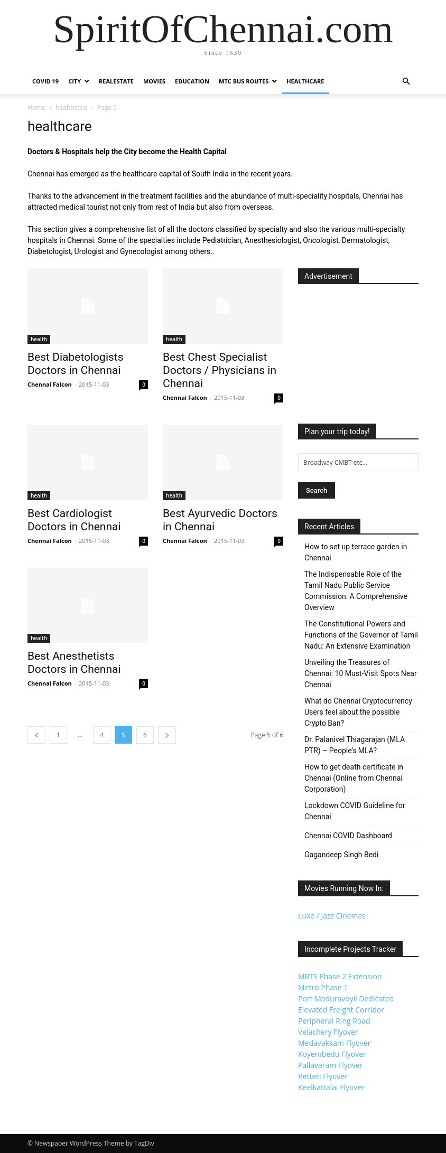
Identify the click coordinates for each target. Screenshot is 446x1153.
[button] (406, 82)
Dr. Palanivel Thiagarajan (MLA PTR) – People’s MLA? (354, 745)
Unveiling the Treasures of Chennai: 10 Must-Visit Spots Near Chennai (360, 673)
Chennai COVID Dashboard (348, 835)
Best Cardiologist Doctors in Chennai (74, 520)
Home (36, 107)
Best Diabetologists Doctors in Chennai (75, 364)
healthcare (71, 107)
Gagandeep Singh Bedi (341, 854)
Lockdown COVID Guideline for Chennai (354, 811)
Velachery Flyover (328, 1032)
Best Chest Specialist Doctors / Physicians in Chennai (219, 370)
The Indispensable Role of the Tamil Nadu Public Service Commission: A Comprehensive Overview (355, 591)
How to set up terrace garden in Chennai (355, 552)
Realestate (116, 81)
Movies (154, 81)
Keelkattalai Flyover (331, 1087)
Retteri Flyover (323, 1076)
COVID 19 (45, 81)
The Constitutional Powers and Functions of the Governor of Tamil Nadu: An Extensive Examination (361, 635)
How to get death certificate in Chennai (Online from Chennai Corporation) (353, 778)
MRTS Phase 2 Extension (340, 976)
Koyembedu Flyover (332, 1054)
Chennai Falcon (49, 384)
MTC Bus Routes (243, 81)
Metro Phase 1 (323, 987)
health (39, 339)
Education (192, 81)
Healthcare (305, 81)
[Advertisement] (358, 351)
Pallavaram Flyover (330, 1065)
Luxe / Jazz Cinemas (332, 916)
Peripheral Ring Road (334, 1021)
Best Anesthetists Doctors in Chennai (74, 663)
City (74, 81)
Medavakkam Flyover (334, 1043)
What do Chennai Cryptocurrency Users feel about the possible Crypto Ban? (358, 712)
